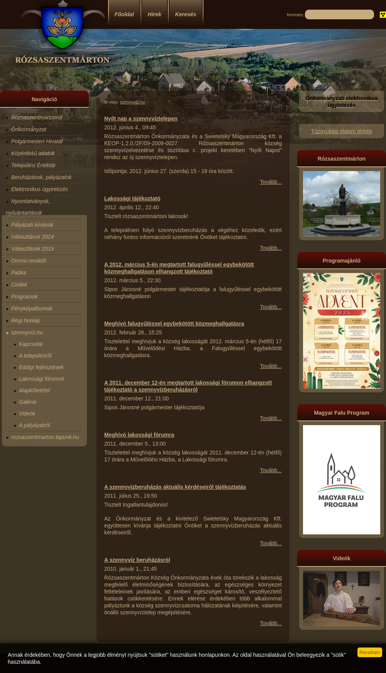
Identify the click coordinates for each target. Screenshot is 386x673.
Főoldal (124, 14)
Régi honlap (25, 320)
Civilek (19, 284)
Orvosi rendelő (28, 261)
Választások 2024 (32, 237)
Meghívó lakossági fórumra (139, 435)
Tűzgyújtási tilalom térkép (341, 131)
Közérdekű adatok (33, 153)
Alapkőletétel (34, 390)
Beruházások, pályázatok (41, 177)
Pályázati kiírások (32, 225)
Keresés (185, 14)
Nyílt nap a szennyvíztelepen (141, 118)
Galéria (27, 402)
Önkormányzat (28, 129)
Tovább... (271, 182)
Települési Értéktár (33, 165)
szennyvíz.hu (27, 332)
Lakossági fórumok (41, 379)
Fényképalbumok (31, 308)
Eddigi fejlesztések (41, 367)
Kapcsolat (30, 344)
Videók (27, 413)
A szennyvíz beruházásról (137, 560)
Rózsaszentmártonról (36, 117)
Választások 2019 (32, 249)
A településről (35, 356)
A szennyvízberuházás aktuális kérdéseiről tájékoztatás (175, 487)
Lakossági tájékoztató (132, 198)
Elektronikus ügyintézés (39, 189)
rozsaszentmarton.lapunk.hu (45, 437)
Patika (18, 273)
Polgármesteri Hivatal (37, 141)
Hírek (154, 14)
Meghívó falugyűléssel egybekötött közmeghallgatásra (174, 323)
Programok (24, 296)
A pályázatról (34, 425)
